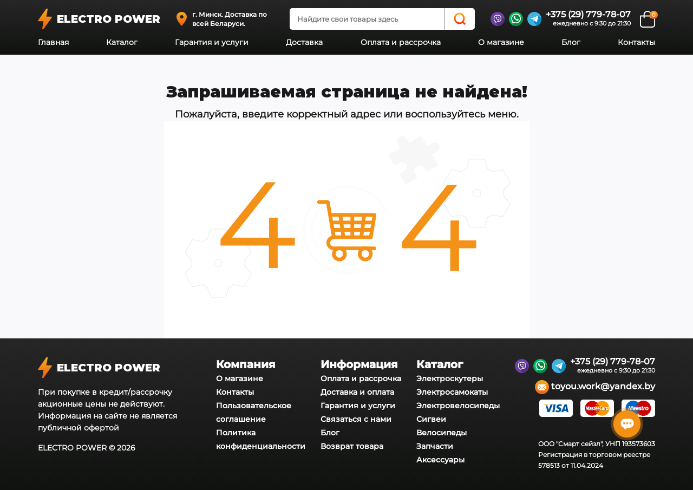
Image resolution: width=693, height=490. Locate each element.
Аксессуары (440, 460)
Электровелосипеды (458, 405)
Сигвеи (431, 419)
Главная (53, 42)
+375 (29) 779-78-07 (588, 14)
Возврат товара (352, 446)
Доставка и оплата (357, 392)
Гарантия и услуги (212, 42)
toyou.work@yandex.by (595, 387)
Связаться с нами (356, 419)
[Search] (459, 19)
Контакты (636, 42)
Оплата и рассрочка (401, 42)
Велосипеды (441, 432)
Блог (570, 42)
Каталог (122, 42)
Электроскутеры (449, 378)
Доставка (304, 42)
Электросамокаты (452, 392)
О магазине (501, 42)
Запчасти (434, 446)
